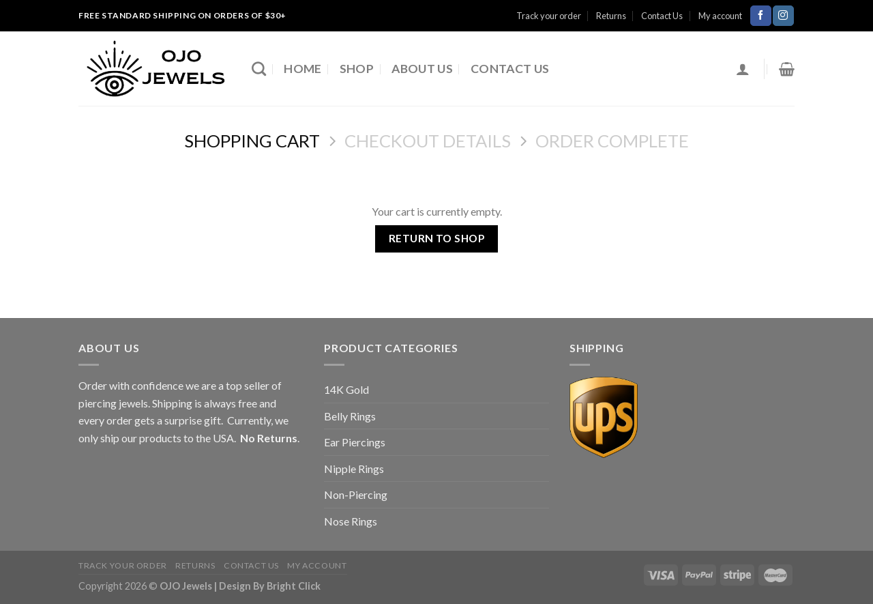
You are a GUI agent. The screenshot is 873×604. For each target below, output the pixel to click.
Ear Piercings (354, 441)
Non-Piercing (355, 494)
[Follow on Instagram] (783, 15)
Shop (357, 68)
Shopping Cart (252, 140)
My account (720, 15)
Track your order (548, 15)
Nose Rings (350, 521)
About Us (422, 68)
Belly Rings (350, 415)
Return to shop (437, 238)
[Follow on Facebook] (760, 15)
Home (302, 68)
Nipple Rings (354, 468)
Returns (611, 15)
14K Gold (346, 389)
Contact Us (662, 15)
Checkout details (427, 140)
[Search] (259, 68)
